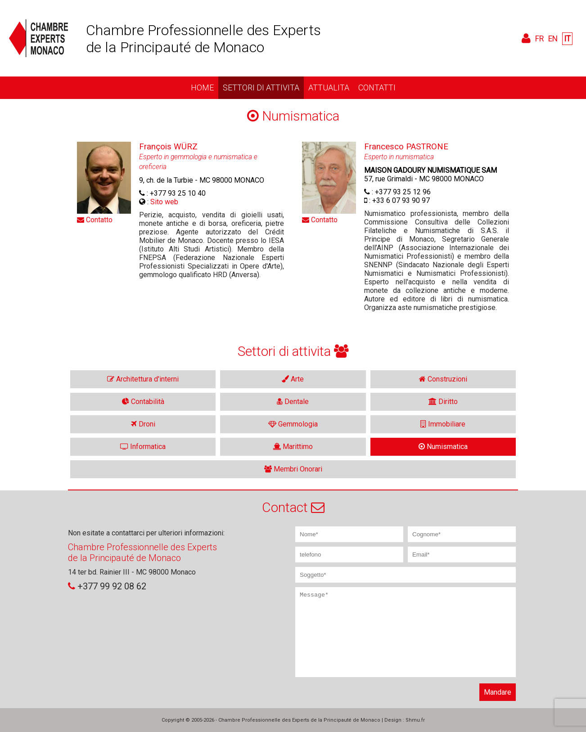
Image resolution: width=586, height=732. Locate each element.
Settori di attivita (261, 87)
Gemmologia (293, 424)
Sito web (164, 202)
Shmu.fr (415, 720)
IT (567, 38)
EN (553, 38)
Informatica (143, 446)
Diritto (443, 401)
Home (202, 87)
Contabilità (143, 401)
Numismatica (443, 446)
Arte (293, 379)
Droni (143, 424)
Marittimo (293, 446)
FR (539, 38)
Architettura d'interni (143, 379)
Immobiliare (442, 424)
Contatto (95, 220)
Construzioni (443, 379)
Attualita (328, 87)
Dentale (293, 401)
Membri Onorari (293, 469)
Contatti (377, 87)
